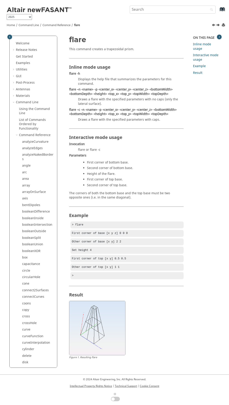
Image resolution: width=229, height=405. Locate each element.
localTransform (33, 169)
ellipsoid (28, 45)
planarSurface (32, 235)
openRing (29, 202)
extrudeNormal (33, 84)
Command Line (29, 25)
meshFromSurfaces (36, 176)
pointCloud (30, 254)
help (25, 110)
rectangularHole (34, 318)
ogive (26, 196)
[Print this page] (224, 25)
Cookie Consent (149, 386)
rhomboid (29, 337)
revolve (27, 331)
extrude (28, 78)
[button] (20, 38)
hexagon (28, 117)
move (26, 189)
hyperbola (29, 123)
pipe (25, 228)
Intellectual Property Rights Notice (91, 386)
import (27, 136)
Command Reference (56, 25)
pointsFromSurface (36, 279)
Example (199, 66)
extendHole (30, 71)
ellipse (27, 38)
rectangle (29, 311)
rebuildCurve (32, 298)
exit (25, 51)
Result (197, 72)
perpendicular (33, 222)
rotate (26, 351)
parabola (29, 209)
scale (26, 357)
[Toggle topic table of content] (219, 37)
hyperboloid (31, 130)
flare (77, 25)
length (27, 156)
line (25, 163)
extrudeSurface (33, 91)
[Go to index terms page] (217, 11)
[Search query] (173, 10)
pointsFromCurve (35, 261)
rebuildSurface (33, 305)
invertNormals (33, 150)
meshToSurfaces (34, 182)
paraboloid (30, 215)
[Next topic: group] (218, 25)
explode (28, 58)
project (27, 292)
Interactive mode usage (205, 57)
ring (25, 344)
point (26, 248)
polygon (28, 285)
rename (28, 324)
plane (26, 241)
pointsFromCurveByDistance (38, 270)
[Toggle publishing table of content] (9, 37)
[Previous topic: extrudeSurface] (214, 25)
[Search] (210, 10)
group (26, 104)
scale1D (28, 364)
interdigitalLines (34, 143)
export (27, 64)
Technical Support (126, 386)
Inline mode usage (202, 46)
